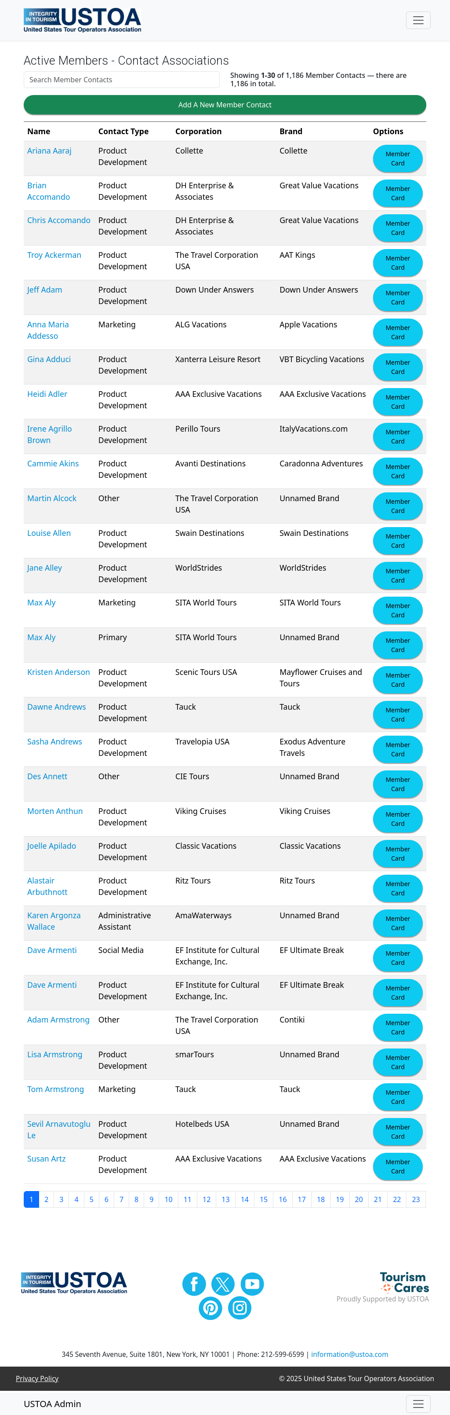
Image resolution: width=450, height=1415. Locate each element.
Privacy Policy (37, 1380)
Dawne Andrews (56, 708)
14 (245, 1201)
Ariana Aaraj (49, 152)
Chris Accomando (59, 221)
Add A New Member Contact (225, 107)
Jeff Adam (44, 291)
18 (321, 1201)
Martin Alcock (51, 500)
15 (264, 1201)
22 (397, 1201)
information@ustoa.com (349, 1356)
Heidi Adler (47, 395)
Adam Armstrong (58, 1021)
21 (378, 1201)
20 (359, 1201)
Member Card (397, 160)
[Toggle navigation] (418, 21)
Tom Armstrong (55, 1090)
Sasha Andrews (54, 743)
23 (416, 1201)
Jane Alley (44, 569)
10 (168, 1201)
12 (206, 1201)
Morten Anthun (55, 812)
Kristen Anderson (58, 673)
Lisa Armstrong (55, 1056)
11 (188, 1201)
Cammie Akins (53, 465)
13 (225, 1201)
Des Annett (47, 778)
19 (340, 1201)
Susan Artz (46, 1160)
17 (302, 1201)
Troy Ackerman (54, 256)
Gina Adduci (49, 361)
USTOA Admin (52, 1404)
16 (283, 1201)
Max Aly (41, 604)
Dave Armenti (52, 951)
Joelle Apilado (51, 847)
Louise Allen (49, 534)
